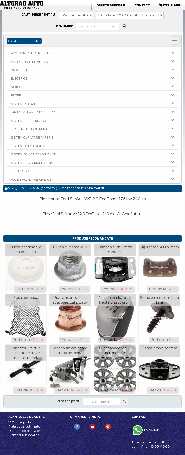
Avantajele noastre (26, 417)
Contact (142, 5)
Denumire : (65, 26)
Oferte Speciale (110, 5)
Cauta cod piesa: (67, 401)
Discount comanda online (27, 431)
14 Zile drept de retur (23, 422)
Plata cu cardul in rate (24, 426)
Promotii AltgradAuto (23, 435)
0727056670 (151, 430)
